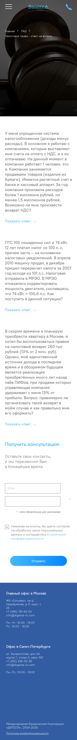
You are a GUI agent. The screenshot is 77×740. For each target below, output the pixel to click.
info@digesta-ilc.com (20, 615)
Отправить (38, 561)
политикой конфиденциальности (38, 536)
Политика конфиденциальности (27, 733)
